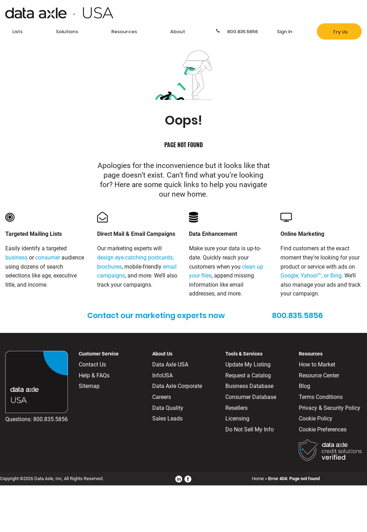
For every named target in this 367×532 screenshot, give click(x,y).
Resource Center (319, 375)
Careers (161, 397)
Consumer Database (250, 397)
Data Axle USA (170, 364)
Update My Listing (248, 364)
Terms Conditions (321, 397)
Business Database (249, 386)
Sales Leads (167, 418)
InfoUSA (162, 375)
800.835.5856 (50, 419)
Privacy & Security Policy (329, 408)
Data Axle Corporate (177, 386)
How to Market (317, 364)
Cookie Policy (315, 418)
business (16, 257)
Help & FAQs (94, 375)
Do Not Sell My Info (249, 429)
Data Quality (167, 408)
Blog (304, 386)
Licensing (237, 418)
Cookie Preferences (323, 429)
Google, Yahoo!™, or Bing (311, 275)
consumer (47, 257)
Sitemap (89, 386)
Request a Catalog (248, 375)
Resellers (236, 408)
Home (258, 478)
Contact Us (92, 364)
